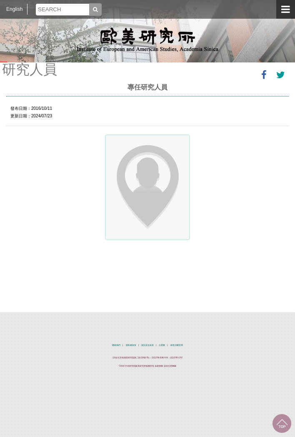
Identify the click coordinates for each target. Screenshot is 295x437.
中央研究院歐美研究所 (147, 39)
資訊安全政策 (147, 345)
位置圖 (162, 345)
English (14, 9)
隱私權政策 (131, 345)
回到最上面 (281, 423)
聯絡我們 (116, 345)
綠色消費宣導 (176, 345)
